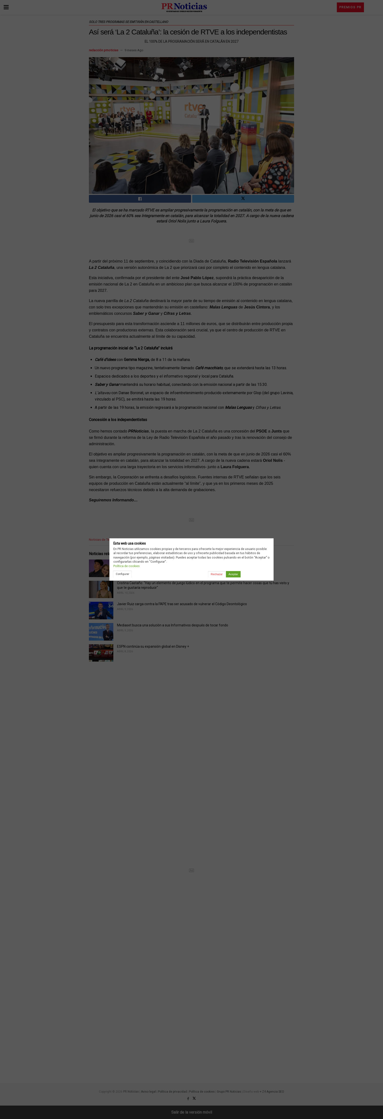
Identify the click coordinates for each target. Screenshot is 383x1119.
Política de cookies (126, 566)
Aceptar (233, 574)
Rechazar (217, 574)
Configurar (122, 574)
